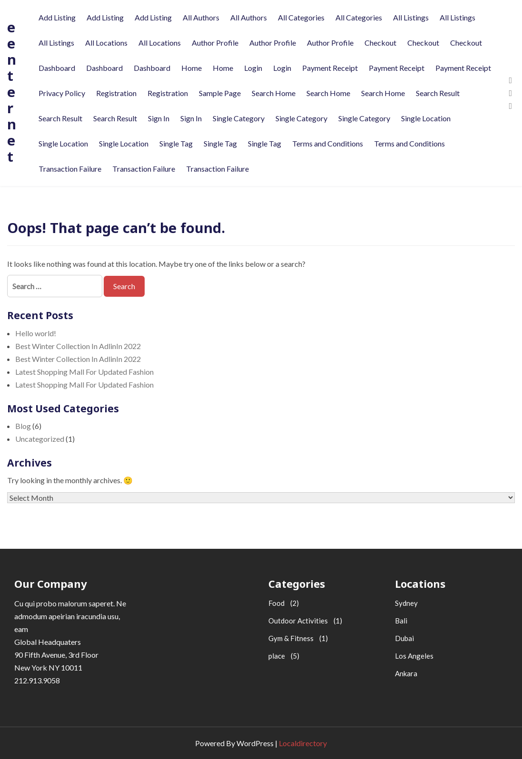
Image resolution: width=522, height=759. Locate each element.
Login (253, 67)
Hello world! (35, 333)
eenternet (11, 91)
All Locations (106, 42)
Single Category (239, 118)
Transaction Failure (70, 168)
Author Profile (215, 42)
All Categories (301, 17)
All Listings (411, 17)
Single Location (426, 118)
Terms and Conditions (327, 143)
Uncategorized (39, 438)
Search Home (273, 92)
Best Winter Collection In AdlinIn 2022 (78, 345)
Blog (23, 425)
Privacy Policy (62, 92)
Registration (116, 92)
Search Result (438, 92)
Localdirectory (303, 743)
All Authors (201, 17)
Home (191, 67)
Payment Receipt (330, 67)
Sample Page (220, 92)
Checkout (380, 42)
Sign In (158, 118)
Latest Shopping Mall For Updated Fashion (84, 371)
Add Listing (57, 17)
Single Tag (176, 143)
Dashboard (57, 67)
